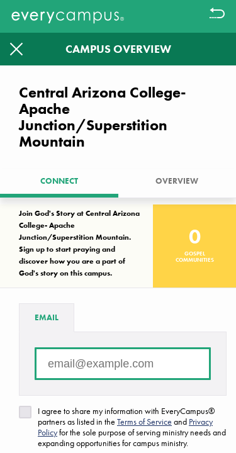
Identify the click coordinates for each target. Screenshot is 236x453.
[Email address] (123, 363)
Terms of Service (144, 421)
